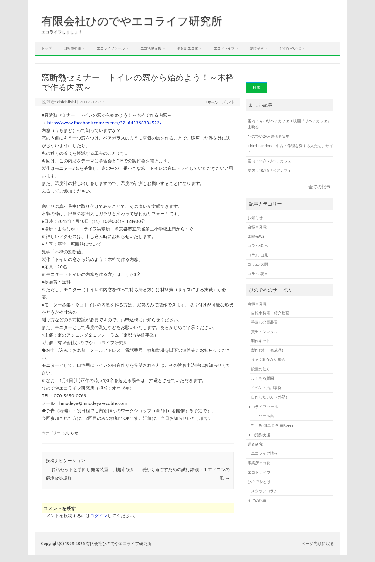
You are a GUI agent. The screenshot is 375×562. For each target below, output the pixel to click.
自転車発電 (72, 48)
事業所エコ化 (187, 48)
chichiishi (66, 101)
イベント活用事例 (266, 388)
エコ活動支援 (150, 48)
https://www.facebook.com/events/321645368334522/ (104, 122)
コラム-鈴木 (258, 245)
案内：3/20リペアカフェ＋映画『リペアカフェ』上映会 (289, 124)
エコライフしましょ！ (61, 32)
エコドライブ (224, 48)
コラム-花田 (258, 273)
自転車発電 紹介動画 (270, 313)
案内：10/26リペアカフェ (270, 170)
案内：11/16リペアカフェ (270, 161)
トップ (46, 48)
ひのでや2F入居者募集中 (269, 136)
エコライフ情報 (264, 453)
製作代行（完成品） (268, 350)
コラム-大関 (258, 264)
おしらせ (70, 433)
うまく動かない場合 (268, 359)
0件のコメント (220, 101)
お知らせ (255, 217)
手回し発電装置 (264, 322)
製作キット (260, 341)
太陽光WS (256, 236)
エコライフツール (111, 48)
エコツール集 (262, 416)
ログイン (99, 515)
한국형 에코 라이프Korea (272, 425)
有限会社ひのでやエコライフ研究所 (131, 21)
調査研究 (257, 48)
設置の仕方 (260, 369)
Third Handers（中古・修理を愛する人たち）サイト (290, 149)
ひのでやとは (290, 48)
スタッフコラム (264, 491)
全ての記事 (319, 186)
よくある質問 (262, 378)
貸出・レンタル (264, 332)
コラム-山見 (258, 255)
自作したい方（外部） (270, 397)
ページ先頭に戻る (317, 543)
